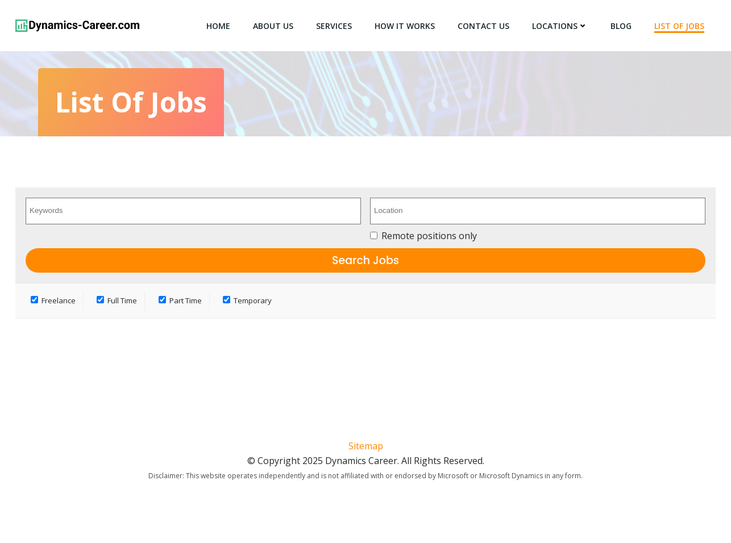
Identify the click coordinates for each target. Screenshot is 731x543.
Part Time (180, 300)
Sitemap (365, 446)
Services (334, 25)
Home (218, 25)
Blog (621, 25)
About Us (273, 25)
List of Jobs (679, 25)
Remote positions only (429, 235)
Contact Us (483, 25)
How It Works (405, 25)
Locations (560, 25)
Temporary (247, 300)
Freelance (53, 300)
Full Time (117, 300)
